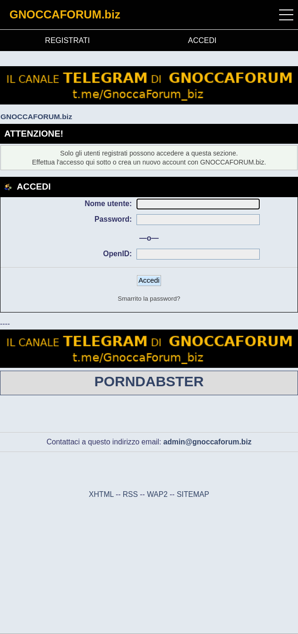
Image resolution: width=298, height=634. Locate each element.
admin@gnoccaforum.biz (207, 442)
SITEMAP (193, 494)
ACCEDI (202, 40)
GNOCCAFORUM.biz (64, 14)
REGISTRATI (67, 40)
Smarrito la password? (149, 298)
